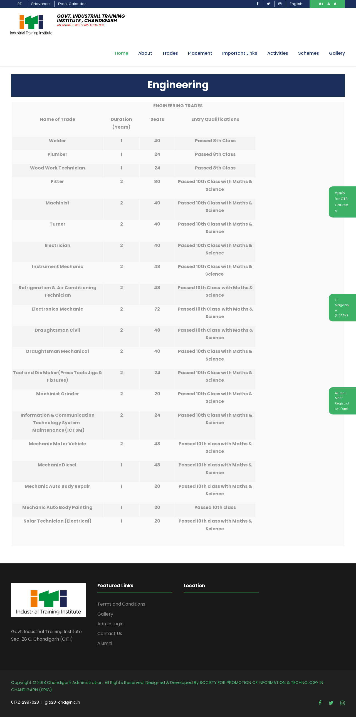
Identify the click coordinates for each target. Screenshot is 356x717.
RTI (20, 3)
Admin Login (110, 624)
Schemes (308, 53)
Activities (277, 53)
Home (121, 53)
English (296, 3)
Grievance (40, 3)
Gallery (337, 53)
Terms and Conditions (121, 604)
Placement (200, 53)
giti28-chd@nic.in (62, 702)
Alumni (104, 643)
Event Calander (72, 3)
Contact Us (109, 633)
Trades (170, 53)
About (145, 53)
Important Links (239, 53)
